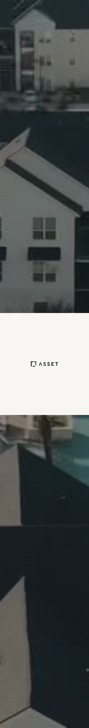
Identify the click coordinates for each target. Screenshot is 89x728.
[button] (47, 2)
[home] (10, 2)
